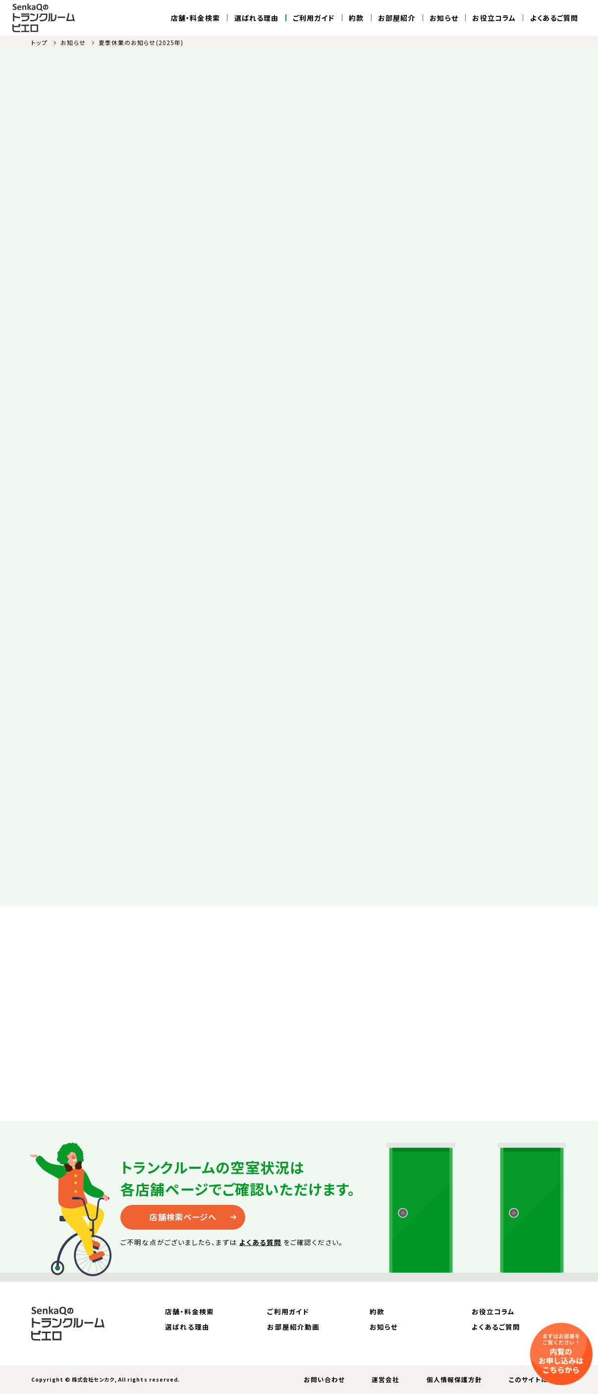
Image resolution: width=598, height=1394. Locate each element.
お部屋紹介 (396, 17)
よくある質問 (260, 1242)
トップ (39, 42)
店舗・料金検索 (195, 17)
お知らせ (444, 17)
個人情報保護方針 (455, 1379)
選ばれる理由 (256, 17)
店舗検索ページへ (183, 1217)
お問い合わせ (324, 1379)
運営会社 (385, 1379)
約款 (356, 17)
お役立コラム (494, 17)
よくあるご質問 (554, 17)
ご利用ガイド (314, 17)
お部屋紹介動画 (293, 1327)
